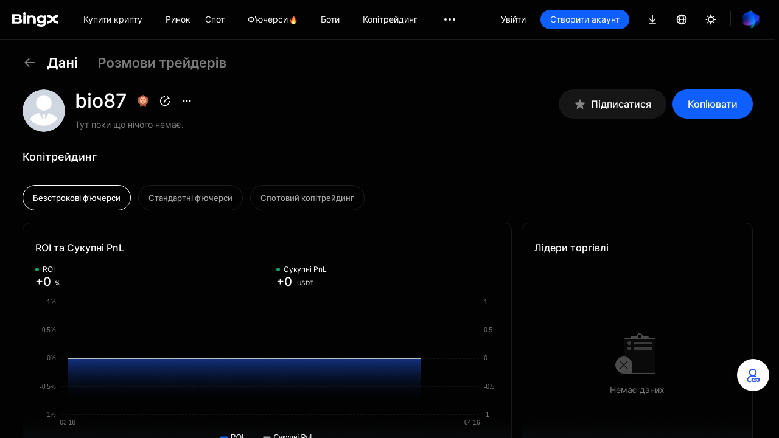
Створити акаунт (585, 19)
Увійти (513, 19)
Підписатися (612, 104)
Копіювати (713, 104)
